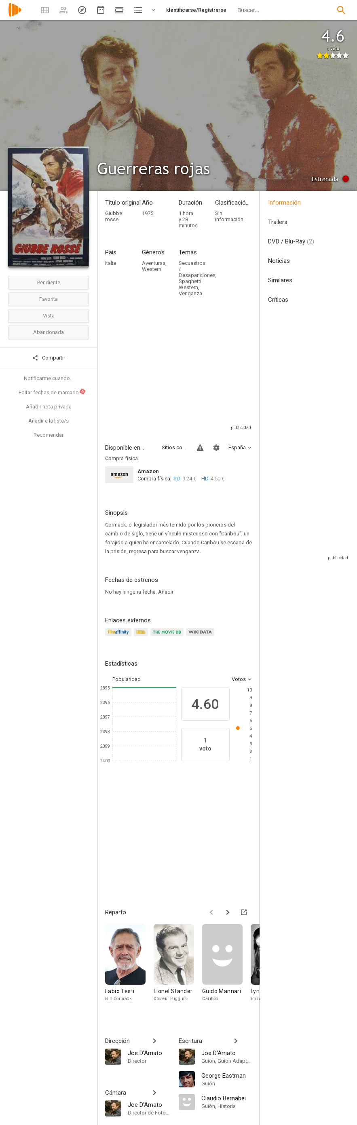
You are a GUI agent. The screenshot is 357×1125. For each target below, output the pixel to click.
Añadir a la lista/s (48, 421)
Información (284, 202)
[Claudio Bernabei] (226, 1098)
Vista (49, 316)
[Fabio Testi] (129, 966)
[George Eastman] (226, 1075)
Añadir (165, 592)
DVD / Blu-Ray (291, 241)
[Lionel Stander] (178, 966)
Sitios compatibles (174, 447)
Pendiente (48, 282)
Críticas (278, 299)
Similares (280, 280)
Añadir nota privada (49, 407)
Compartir (48, 358)
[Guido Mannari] (226, 966)
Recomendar (48, 435)
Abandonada (48, 332)
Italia (110, 263)
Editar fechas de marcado (52, 391)
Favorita (48, 299)
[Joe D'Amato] (149, 1053)
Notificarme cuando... (49, 378)
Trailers (277, 222)
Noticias (279, 260)
